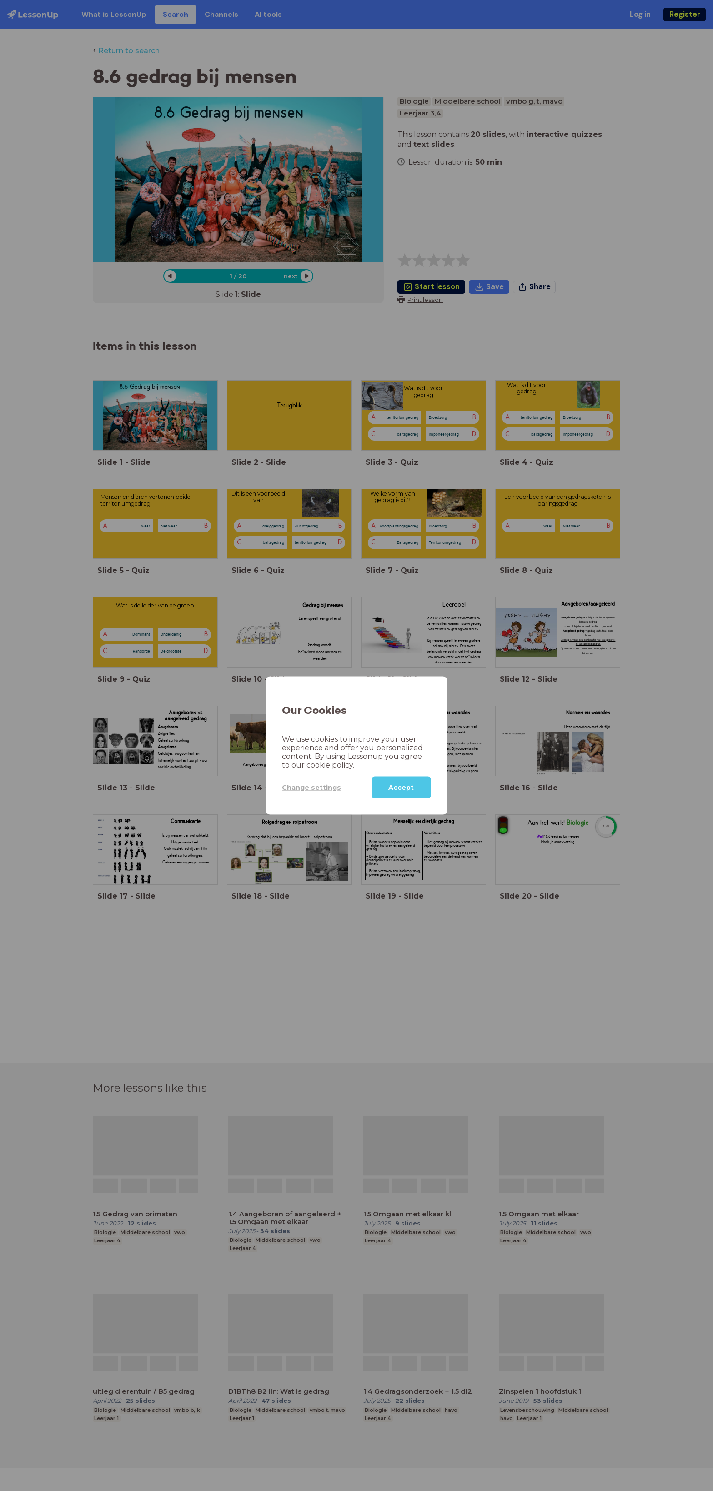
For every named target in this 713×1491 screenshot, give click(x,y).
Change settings (311, 787)
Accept (401, 787)
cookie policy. (330, 765)
